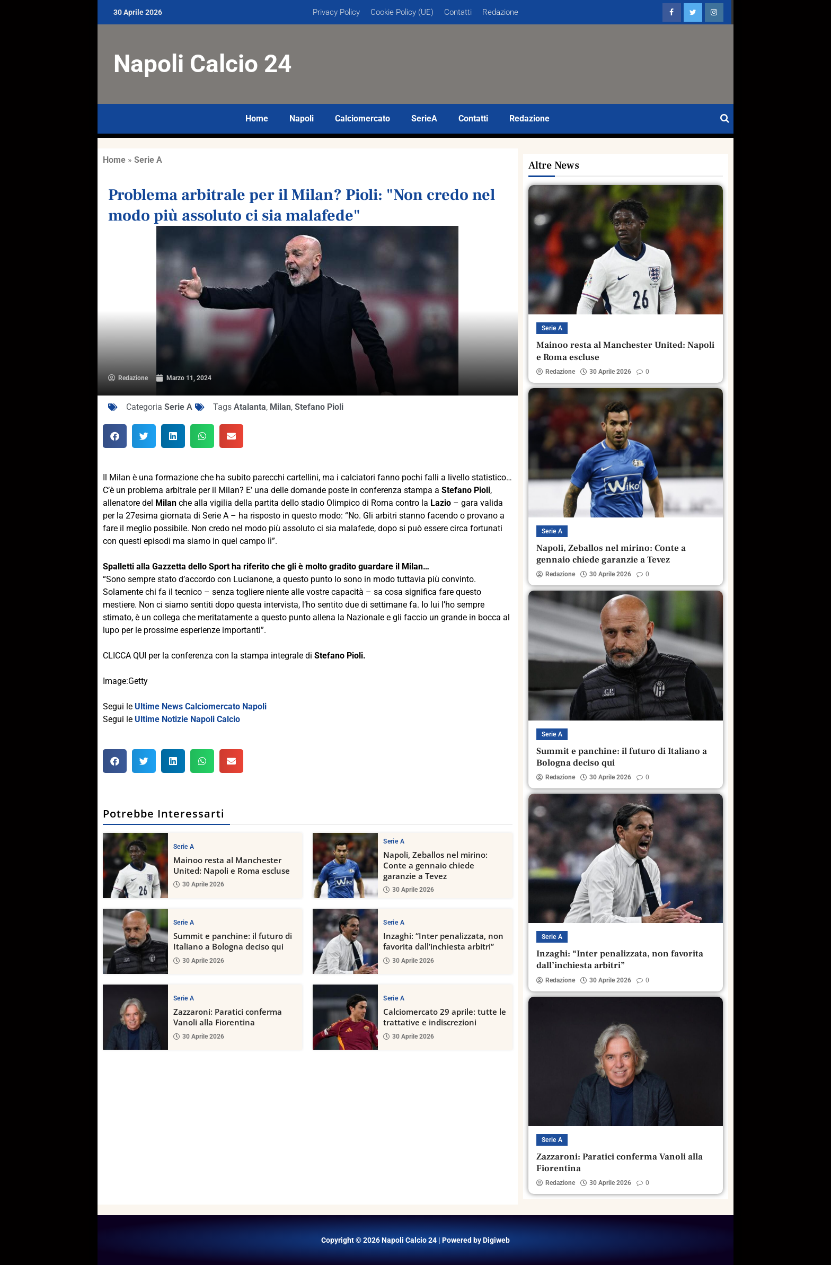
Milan (280, 407)
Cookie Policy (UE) (402, 12)
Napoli (301, 118)
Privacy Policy (336, 12)
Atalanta (250, 407)
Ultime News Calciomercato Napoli (201, 706)
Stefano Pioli (319, 407)
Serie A (148, 160)
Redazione (500, 12)
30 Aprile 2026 (198, 884)
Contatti (458, 12)
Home (256, 118)
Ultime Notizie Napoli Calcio (187, 719)
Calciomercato (362, 118)
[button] (115, 436)
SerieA (424, 118)
